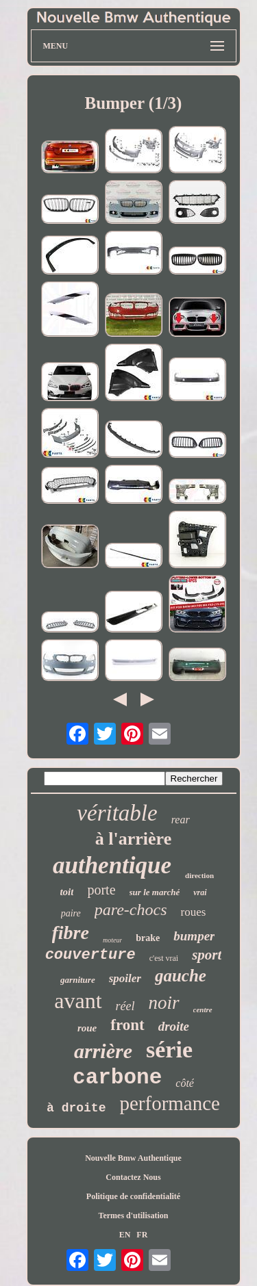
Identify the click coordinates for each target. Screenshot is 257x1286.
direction (199, 875)
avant (77, 1000)
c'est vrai (163, 958)
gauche (180, 975)
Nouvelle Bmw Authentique (133, 1158)
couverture (90, 955)
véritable (117, 813)
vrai (199, 892)
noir (164, 1002)
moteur (112, 940)
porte (101, 889)
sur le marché (155, 892)
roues (193, 911)
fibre (70, 932)
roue (87, 1028)
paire (71, 913)
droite (173, 1026)
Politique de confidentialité (133, 1196)
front (127, 1024)
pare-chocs (131, 909)
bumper (194, 936)
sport (206, 955)
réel (125, 1006)
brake (148, 938)
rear (180, 819)
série (169, 1049)
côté (184, 1083)
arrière (103, 1051)
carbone (117, 1078)
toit (66, 891)
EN (125, 1234)
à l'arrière (133, 839)
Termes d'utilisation (134, 1215)
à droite (76, 1108)
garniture (77, 980)
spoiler (125, 978)
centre (202, 1009)
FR (141, 1234)
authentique (112, 865)
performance (169, 1103)
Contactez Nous (133, 1177)
